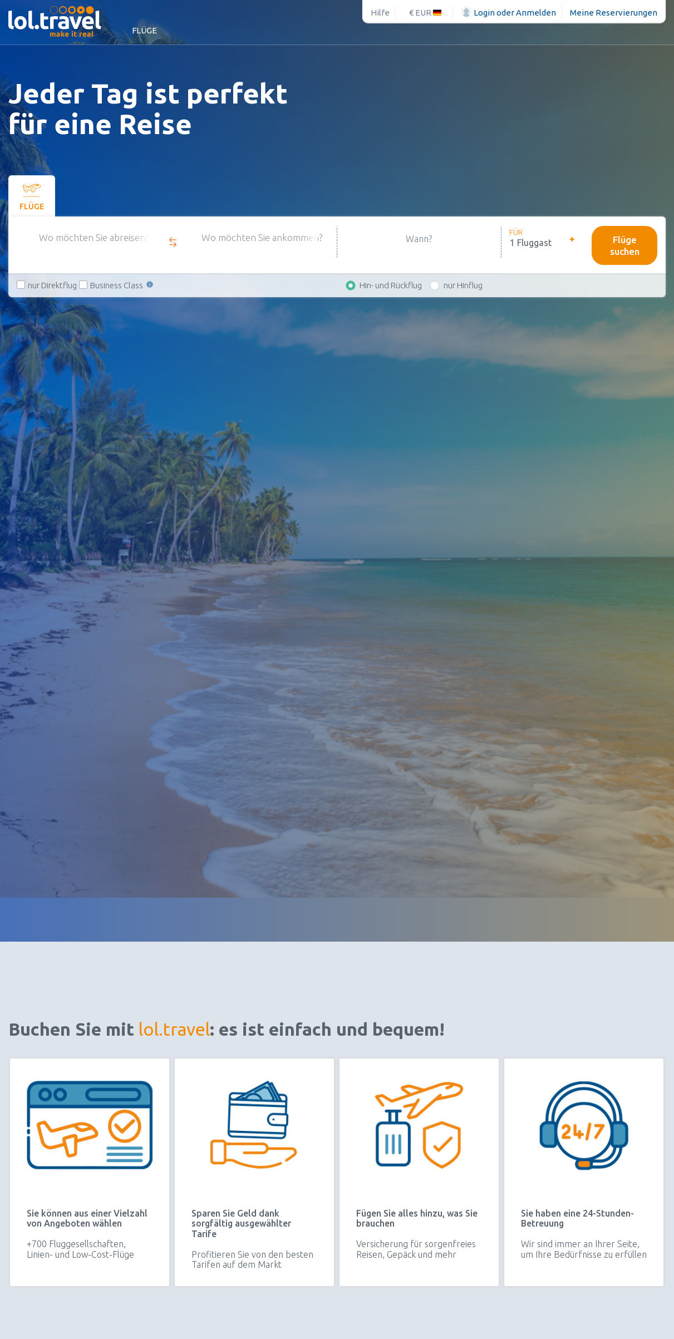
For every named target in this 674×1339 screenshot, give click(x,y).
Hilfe (380, 12)
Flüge (144, 30)
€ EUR (425, 12)
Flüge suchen (624, 245)
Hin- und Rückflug (391, 285)
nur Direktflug (52, 285)
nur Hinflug (463, 285)
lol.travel (174, 1029)
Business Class (122, 285)
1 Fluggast (531, 243)
